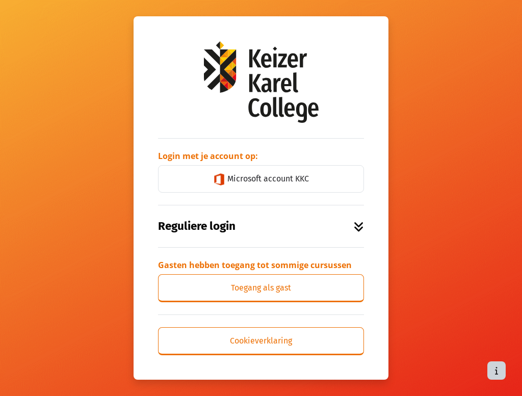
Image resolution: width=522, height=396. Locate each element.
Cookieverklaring (261, 341)
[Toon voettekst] (496, 370)
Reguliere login (261, 226)
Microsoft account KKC (261, 179)
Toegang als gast (261, 288)
